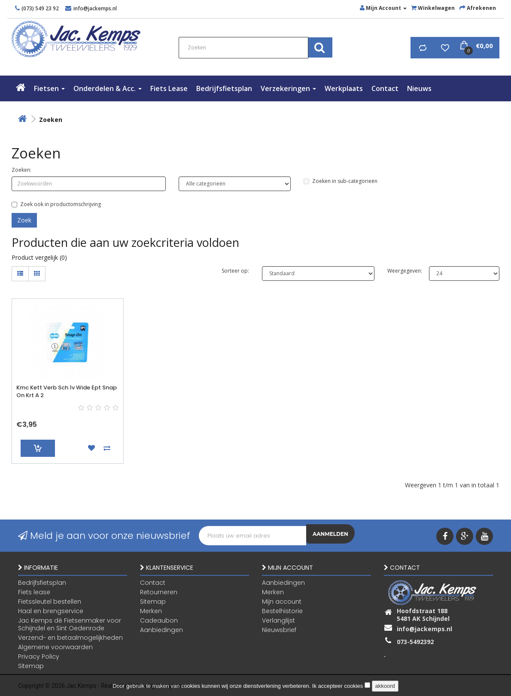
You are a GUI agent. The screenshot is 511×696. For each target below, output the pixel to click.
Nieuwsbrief (279, 629)
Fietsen (49, 88)
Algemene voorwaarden (55, 646)
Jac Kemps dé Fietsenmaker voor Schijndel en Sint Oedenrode (69, 624)
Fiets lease (169, 88)
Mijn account (281, 601)
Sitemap (31, 665)
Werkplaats (344, 88)
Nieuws (419, 88)
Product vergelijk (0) (39, 257)
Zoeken (50, 119)
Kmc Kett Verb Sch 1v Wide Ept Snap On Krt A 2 (66, 391)
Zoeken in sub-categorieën (340, 181)
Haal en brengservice (50, 610)
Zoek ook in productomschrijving (56, 204)
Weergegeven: (401, 270)
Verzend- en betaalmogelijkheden (70, 637)
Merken (151, 610)
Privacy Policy (38, 656)
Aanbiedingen (161, 629)
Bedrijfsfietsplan (224, 88)
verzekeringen (288, 88)
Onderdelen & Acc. (107, 88)
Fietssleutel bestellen (49, 601)
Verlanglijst (278, 620)
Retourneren (158, 592)
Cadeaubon (159, 620)
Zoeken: (21, 169)
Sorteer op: (235, 270)
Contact (384, 88)
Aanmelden (330, 535)
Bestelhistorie (282, 610)
